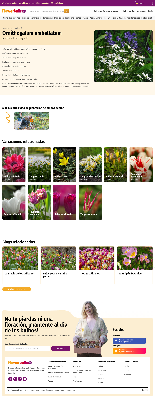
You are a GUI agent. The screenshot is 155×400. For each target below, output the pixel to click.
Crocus (101, 379)
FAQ (74, 377)
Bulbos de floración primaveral (107, 11)
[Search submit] (66, 11)
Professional (146, 18)
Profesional (77, 381)
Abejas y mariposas (98, 18)
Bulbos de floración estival (133, 11)
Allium (100, 374)
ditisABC (145, 390)
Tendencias (48, 18)
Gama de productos (11, 18)
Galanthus (102, 383)
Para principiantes (73, 18)
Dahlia (126, 366)
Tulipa (100, 366)
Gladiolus (127, 374)
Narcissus (102, 370)
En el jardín (113, 18)
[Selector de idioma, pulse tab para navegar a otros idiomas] (144, 3)
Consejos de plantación (31, 18)
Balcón (85, 18)
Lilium (126, 370)
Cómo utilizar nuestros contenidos (82, 371)
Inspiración (59, 18)
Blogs (150, 11)
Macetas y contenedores (129, 18)
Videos (50, 381)
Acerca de (77, 366)
